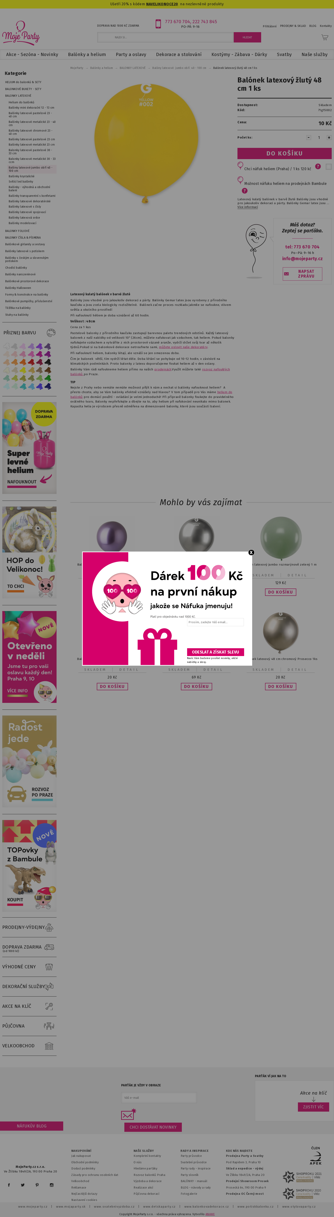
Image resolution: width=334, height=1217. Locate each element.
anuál (203, 1181)
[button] (280, 592)
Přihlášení (270, 26)
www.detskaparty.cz (159, 1206)
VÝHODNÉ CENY (29, 967)
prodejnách (162, 369)
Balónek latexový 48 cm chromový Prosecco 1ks (280, 659)
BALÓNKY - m (190, 1181)
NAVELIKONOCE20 (162, 4)
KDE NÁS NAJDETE (239, 1151)
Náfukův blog (31, 1126)
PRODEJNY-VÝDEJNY (29, 927)
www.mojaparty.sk (71, 1206)
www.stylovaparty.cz (299, 1206)
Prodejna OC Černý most (245, 1193)
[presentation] (215, 639)
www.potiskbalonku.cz (255, 1206)
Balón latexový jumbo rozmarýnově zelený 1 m (281, 564)
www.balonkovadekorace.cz (206, 1206)
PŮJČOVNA (29, 1026)
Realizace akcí (143, 1187)
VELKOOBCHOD (29, 1046)
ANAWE (210, 1214)
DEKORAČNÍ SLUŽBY (29, 987)
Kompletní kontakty (147, 1156)
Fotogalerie (189, 1193)
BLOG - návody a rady (196, 1187)
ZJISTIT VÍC (313, 1107)
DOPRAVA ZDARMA (29, 947)
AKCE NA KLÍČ (29, 1006)
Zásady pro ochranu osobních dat (94, 1175)
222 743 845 (204, 21)
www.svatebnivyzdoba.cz (114, 1206)
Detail (298, 575)
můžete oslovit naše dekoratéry (183, 347)
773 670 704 (177, 21)
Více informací (247, 207)
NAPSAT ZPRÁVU (306, 274)
